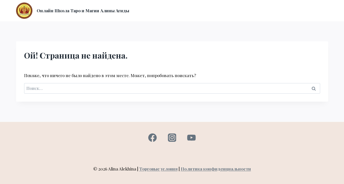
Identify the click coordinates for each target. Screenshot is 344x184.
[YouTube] (191, 137)
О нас (176, 10)
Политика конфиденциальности (216, 168)
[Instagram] (172, 137)
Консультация (253, 10)
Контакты (315, 10)
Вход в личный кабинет (210, 10)
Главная (141, 10)
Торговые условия (158, 168)
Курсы (160, 10)
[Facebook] (152, 137)
